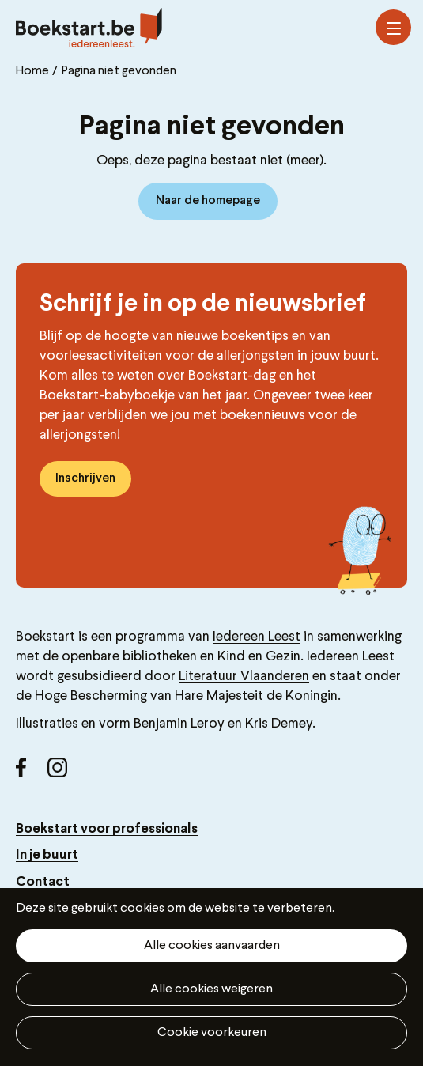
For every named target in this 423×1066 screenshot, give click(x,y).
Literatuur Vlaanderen (244, 676)
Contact (43, 882)
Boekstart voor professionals (107, 829)
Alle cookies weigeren (211, 989)
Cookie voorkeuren (211, 1032)
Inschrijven (85, 478)
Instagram (63, 773)
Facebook (31, 773)
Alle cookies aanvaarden (212, 945)
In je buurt (47, 855)
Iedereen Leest (256, 637)
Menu (394, 28)
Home (32, 71)
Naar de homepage (208, 200)
